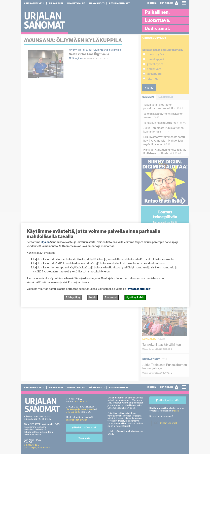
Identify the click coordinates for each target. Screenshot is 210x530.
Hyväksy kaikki (135, 297)
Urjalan (45, 242)
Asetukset (110, 297)
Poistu (92, 297)
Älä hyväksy (73, 297)
